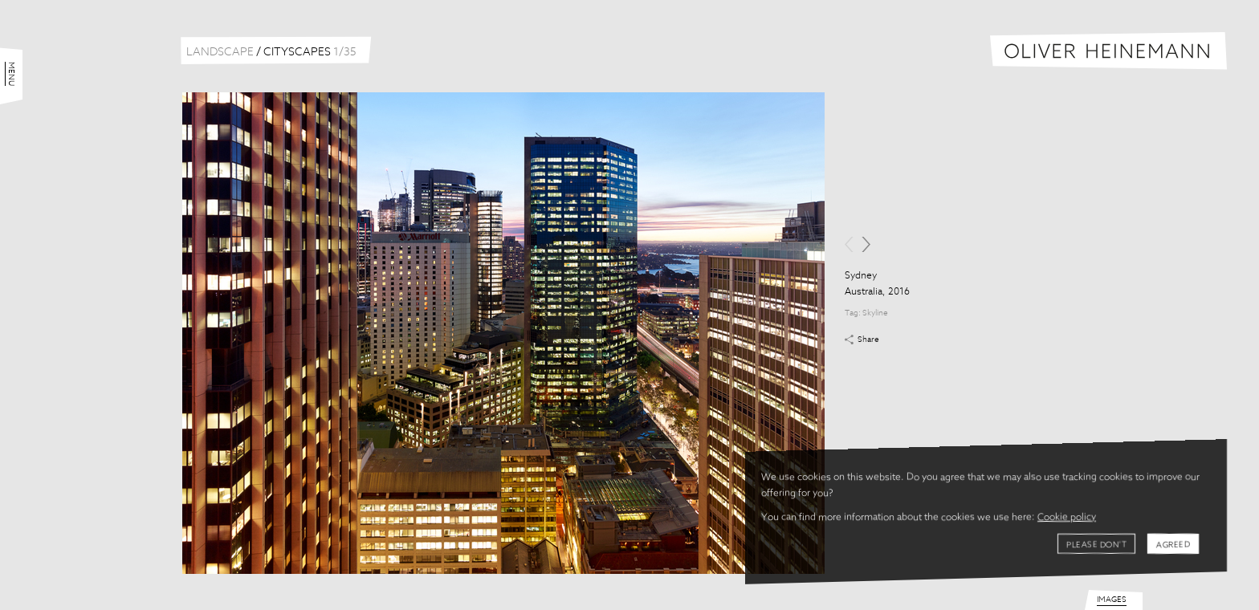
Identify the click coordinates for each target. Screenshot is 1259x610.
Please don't (1096, 545)
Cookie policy (1066, 518)
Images (1112, 600)
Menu (11, 74)
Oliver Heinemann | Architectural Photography (1108, 51)
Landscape (220, 52)
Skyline (875, 313)
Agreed (1173, 545)
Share (868, 340)
